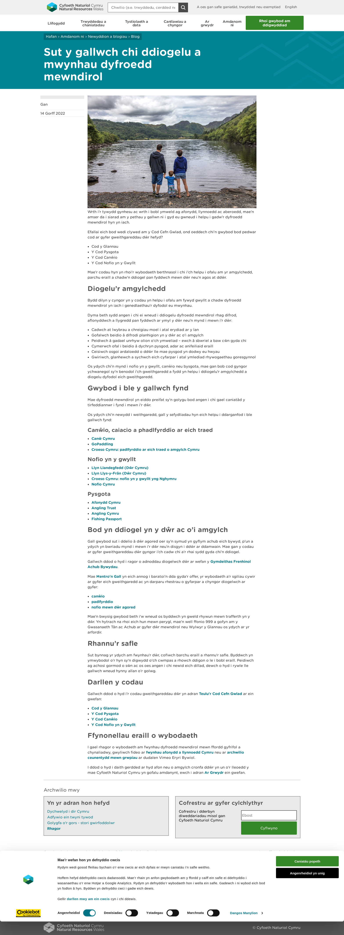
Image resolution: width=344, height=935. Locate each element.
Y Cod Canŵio (104, 719)
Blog (135, 36)
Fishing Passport (106, 519)
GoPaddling (102, 444)
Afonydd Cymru (105, 502)
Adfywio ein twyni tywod (70, 817)
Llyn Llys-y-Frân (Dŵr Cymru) (118, 473)
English (291, 7)
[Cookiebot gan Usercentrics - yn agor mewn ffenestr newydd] (28, 926)
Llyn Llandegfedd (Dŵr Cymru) (120, 468)
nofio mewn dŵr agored (113, 607)
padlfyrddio (102, 601)
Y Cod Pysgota (105, 713)
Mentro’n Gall (108, 576)
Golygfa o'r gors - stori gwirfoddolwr (81, 823)
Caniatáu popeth (307, 874)
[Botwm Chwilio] (183, 7)
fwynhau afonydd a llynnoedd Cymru (179, 752)
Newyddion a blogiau (108, 36)
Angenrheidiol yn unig (307, 886)
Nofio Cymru (103, 484)
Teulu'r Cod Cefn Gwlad (220, 693)
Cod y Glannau (104, 708)
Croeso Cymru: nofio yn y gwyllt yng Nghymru (133, 479)
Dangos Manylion (244, 926)
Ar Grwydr (214, 772)
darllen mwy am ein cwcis (88, 912)
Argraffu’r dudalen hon (279, 852)
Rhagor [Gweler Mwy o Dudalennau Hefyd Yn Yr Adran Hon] (54, 828)
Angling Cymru (105, 513)
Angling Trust (103, 508)
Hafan (51, 36)
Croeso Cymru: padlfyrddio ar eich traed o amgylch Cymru (145, 449)
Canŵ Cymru (103, 438)
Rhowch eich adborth (138, 852)
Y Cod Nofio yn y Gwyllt (113, 724)
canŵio (98, 596)
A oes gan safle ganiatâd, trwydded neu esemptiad (239, 7)
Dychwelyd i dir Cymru (68, 811)
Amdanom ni (72, 36)
